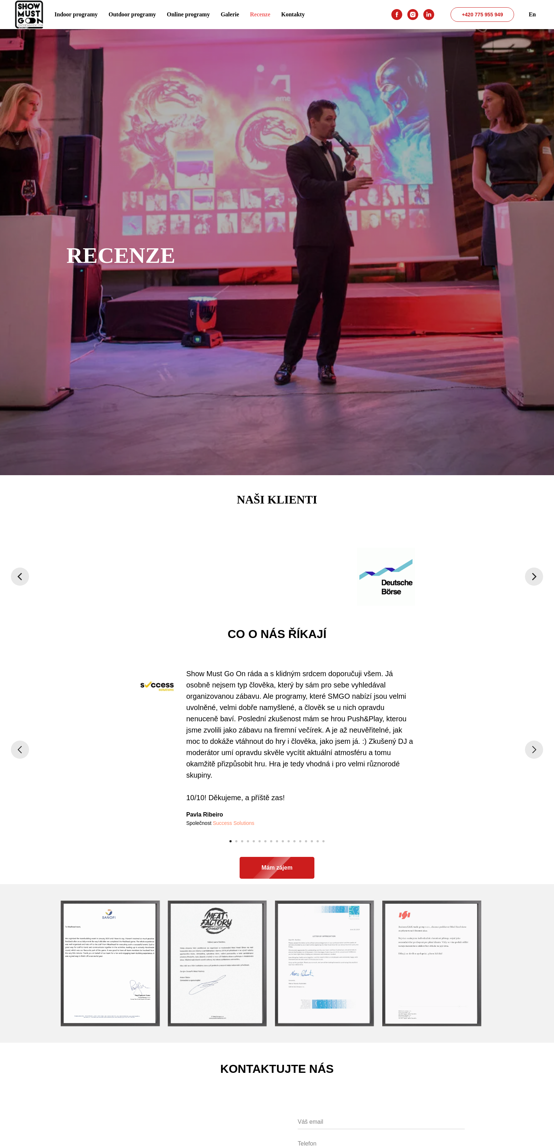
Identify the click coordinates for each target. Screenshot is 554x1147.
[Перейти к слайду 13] (300, 841)
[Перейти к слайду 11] (289, 841)
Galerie (230, 14)
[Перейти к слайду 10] (283, 841)
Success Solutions (233, 823)
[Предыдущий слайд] (20, 577)
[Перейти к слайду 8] (271, 841)
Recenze (260, 14)
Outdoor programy (132, 14)
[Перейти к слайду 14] (306, 841)
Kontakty (293, 14)
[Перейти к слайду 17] (323, 841)
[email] (381, 1122)
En (532, 14)
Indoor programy (76, 14)
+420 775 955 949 (482, 14)
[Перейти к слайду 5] (254, 841)
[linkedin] (428, 14)
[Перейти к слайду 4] (248, 841)
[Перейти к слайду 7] (265, 841)
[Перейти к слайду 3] (242, 841)
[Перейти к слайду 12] (294, 841)
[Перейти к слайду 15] (312, 841)
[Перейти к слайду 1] (230, 841)
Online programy (188, 14)
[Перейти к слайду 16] (318, 841)
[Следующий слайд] (534, 577)
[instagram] (412, 14)
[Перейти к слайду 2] (236, 841)
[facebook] (396, 14)
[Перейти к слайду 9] (277, 841)
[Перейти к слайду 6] (259, 841)
